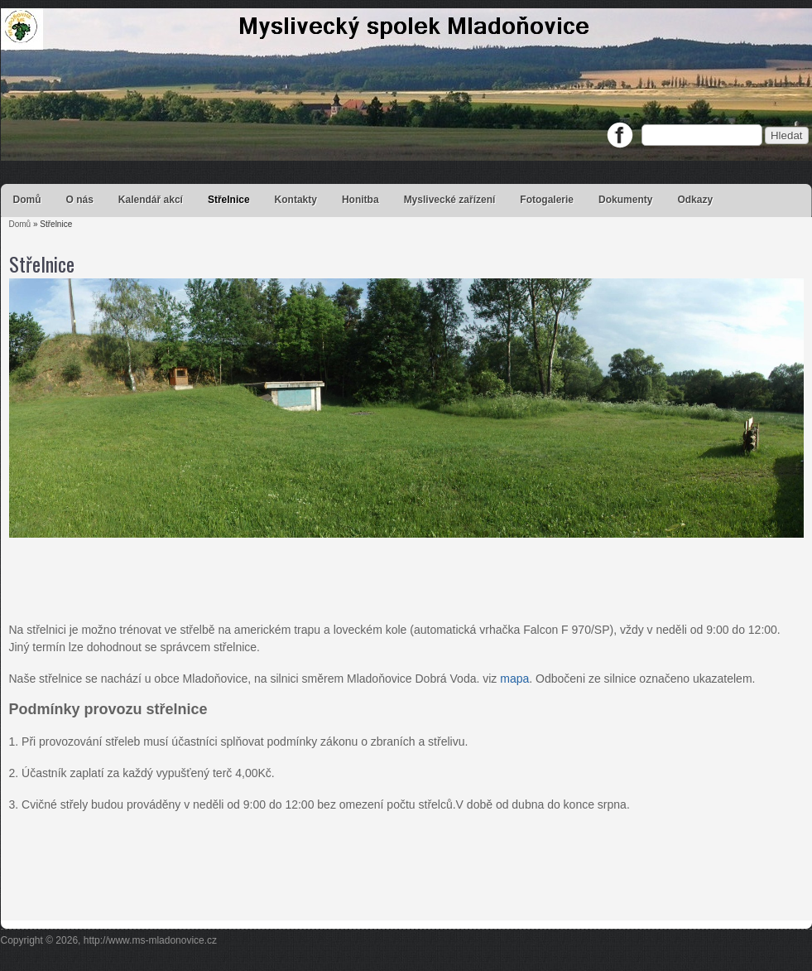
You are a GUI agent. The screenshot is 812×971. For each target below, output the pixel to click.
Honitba (360, 199)
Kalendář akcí (150, 199)
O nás (80, 199)
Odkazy (695, 199)
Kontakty (296, 199)
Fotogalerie (547, 199)
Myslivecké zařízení (450, 199)
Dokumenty (625, 199)
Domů (27, 199)
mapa (514, 678)
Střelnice (229, 199)
